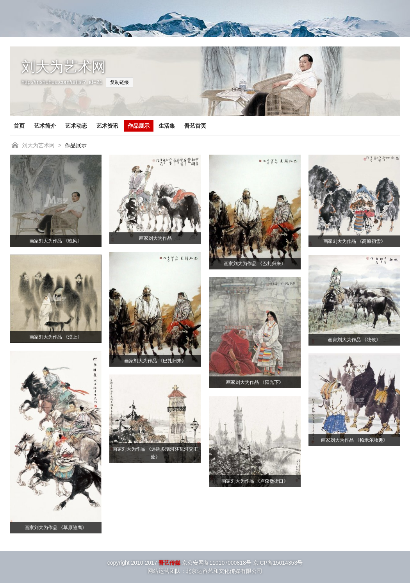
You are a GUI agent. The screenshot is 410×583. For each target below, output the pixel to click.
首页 (19, 126)
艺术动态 (76, 126)
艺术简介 (45, 126)
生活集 (167, 126)
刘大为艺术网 (38, 145)
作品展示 (139, 126)
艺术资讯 (107, 126)
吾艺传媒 (169, 563)
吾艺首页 (195, 126)
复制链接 (119, 82)
